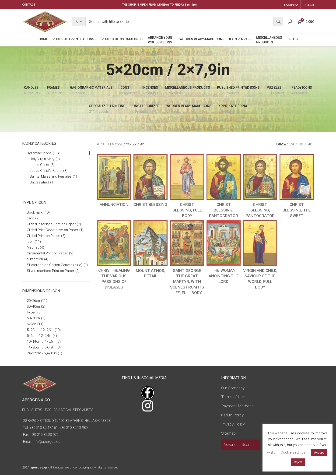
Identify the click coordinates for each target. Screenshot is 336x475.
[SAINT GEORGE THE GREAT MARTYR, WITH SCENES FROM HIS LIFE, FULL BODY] (187, 243)
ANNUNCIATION (114, 204)
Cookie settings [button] (293, 452)
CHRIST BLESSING (150, 204)
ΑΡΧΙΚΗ (104, 144)
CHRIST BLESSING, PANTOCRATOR (223, 210)
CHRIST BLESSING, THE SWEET (297, 210)
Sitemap (228, 433)
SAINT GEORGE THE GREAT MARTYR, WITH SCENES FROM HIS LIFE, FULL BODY (187, 281)
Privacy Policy (233, 424)
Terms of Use (233, 396)
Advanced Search (239, 444)
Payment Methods (237, 406)
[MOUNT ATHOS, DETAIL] (150, 243)
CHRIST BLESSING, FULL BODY (187, 210)
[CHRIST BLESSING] (150, 177)
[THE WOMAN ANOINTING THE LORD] (223, 243)
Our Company (233, 388)
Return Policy (232, 415)
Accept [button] (319, 452)
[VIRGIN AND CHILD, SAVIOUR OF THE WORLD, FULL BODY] (260, 243)
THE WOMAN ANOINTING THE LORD (224, 276)
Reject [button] (298, 462)
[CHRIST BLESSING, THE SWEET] (297, 177)
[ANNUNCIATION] (114, 177)
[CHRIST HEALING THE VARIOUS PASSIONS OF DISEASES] (114, 243)
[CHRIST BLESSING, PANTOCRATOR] (223, 177)
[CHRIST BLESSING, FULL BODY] (187, 177)
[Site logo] (44, 21)
